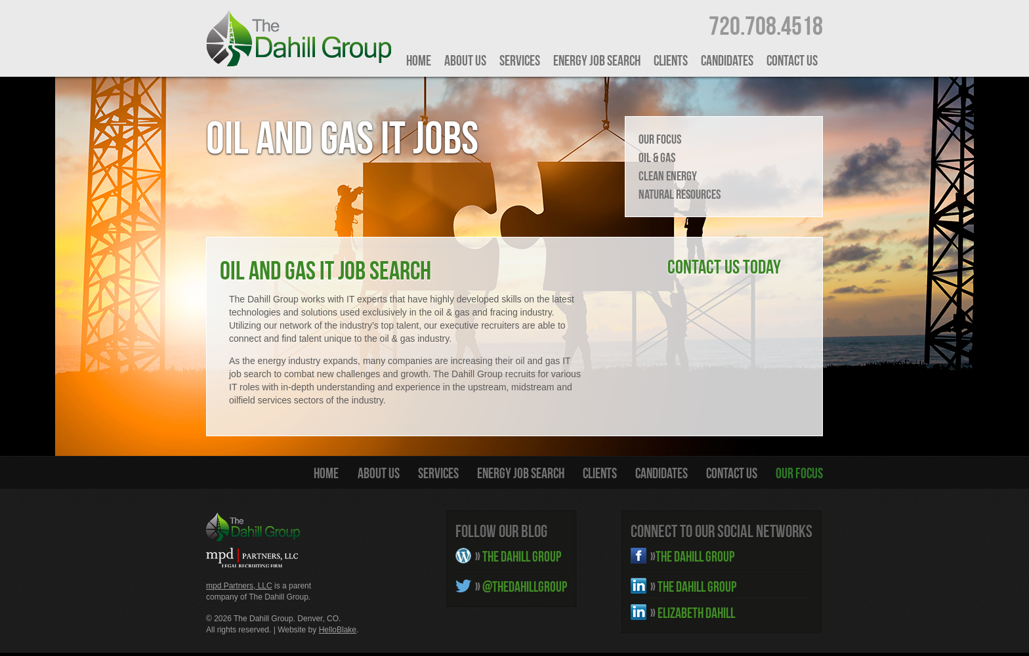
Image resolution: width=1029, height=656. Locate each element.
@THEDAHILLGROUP (521, 586)
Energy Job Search (596, 60)
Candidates (727, 60)
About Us (465, 60)
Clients (671, 60)
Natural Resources (680, 194)
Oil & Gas (657, 157)
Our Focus (660, 139)
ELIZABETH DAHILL (692, 613)
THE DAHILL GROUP (518, 556)
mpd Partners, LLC (239, 585)
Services (519, 60)
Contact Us (792, 60)
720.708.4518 (766, 25)
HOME (418, 60)
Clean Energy (668, 176)
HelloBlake (337, 629)
